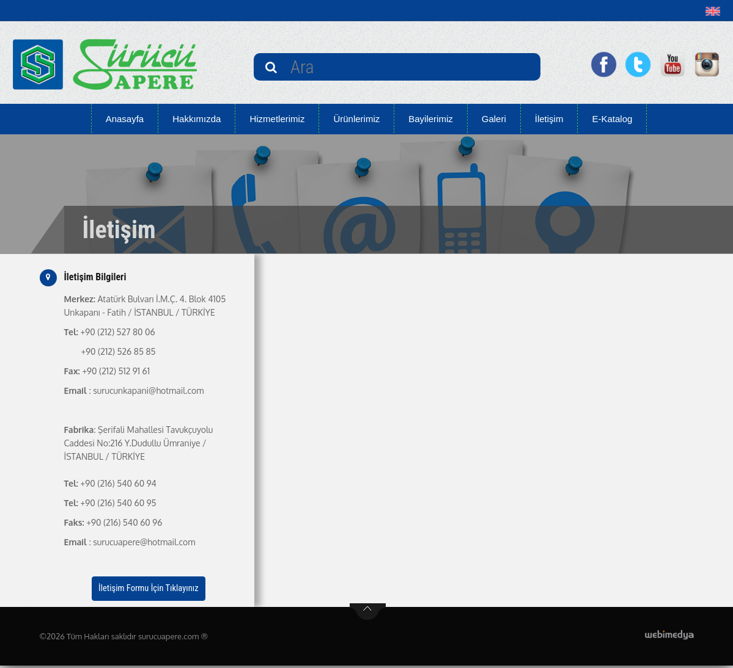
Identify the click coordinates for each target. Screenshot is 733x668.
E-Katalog (612, 119)
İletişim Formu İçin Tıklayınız (149, 589)
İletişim (549, 119)
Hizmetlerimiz (276, 119)
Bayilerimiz (430, 119)
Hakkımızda (196, 119)
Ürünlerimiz (356, 119)
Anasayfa (125, 119)
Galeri (494, 119)
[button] (715, 11)
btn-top (368, 614)
